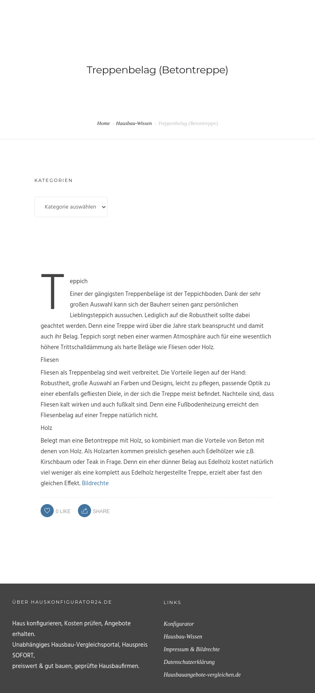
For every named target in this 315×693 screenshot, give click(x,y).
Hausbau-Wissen (134, 123)
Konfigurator (179, 624)
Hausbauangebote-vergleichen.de (202, 675)
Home (103, 123)
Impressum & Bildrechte (192, 649)
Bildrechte (95, 484)
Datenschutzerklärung (189, 662)
